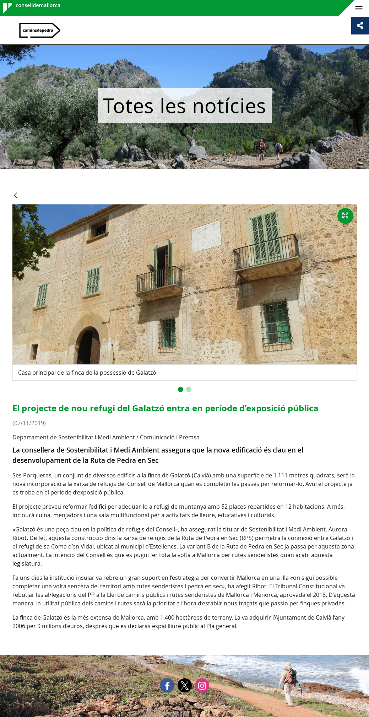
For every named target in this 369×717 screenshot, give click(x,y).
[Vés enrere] (15, 195)
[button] (180, 389)
